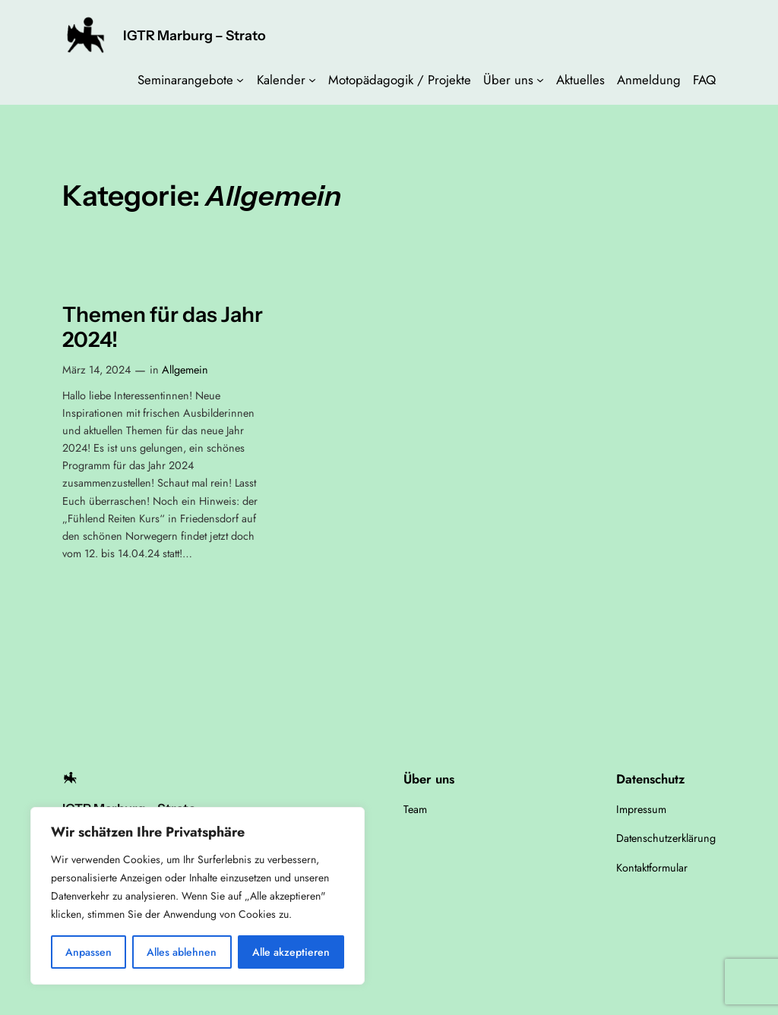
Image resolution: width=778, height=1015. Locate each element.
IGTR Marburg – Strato (194, 35)
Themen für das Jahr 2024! (162, 327)
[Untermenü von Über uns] (540, 80)
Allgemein (185, 369)
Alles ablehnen (182, 952)
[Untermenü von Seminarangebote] (240, 80)
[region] (197, 896)
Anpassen (88, 952)
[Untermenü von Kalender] (312, 80)
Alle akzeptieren (291, 952)
